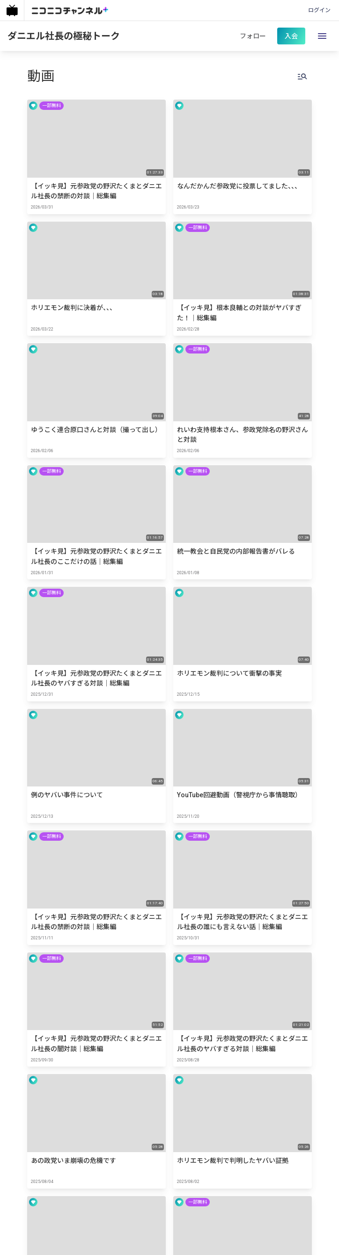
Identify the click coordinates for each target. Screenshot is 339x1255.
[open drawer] (322, 36)
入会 (291, 36)
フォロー (253, 36)
